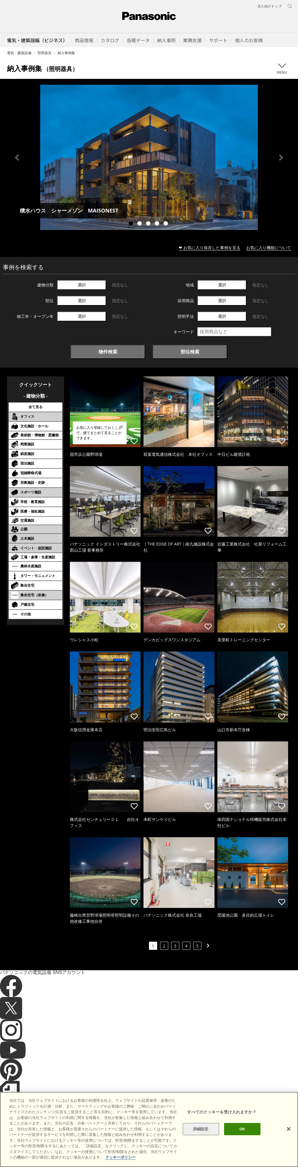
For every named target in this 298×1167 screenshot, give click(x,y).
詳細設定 (201, 1142)
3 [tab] (149, 224)
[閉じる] (288, 1142)
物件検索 (108, 351)
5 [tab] (166, 224)
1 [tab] (131, 224)
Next (281, 157)
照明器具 (45, 52)
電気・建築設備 (19, 52)
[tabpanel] (149, 157)
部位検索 (190, 351)
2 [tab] (140, 224)
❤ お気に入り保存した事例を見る (209, 247)
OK (242, 1142)
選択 (82, 285)
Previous (17, 157)
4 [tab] (158, 224)
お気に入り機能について (268, 247)
